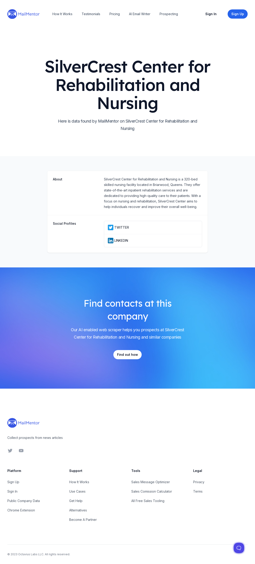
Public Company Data (23, 501)
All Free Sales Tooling (147, 501)
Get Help (76, 501)
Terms (198, 491)
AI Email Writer (139, 14)
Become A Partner (83, 520)
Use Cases (77, 491)
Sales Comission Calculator (151, 491)
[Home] (23, 14)
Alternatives (78, 510)
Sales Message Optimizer (150, 482)
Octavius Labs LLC (30, 554)
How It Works (62, 14)
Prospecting (169, 14)
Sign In (211, 14)
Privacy (198, 482)
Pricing (114, 14)
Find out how (127, 354)
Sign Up (13, 482)
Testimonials (91, 14)
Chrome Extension (21, 510)
